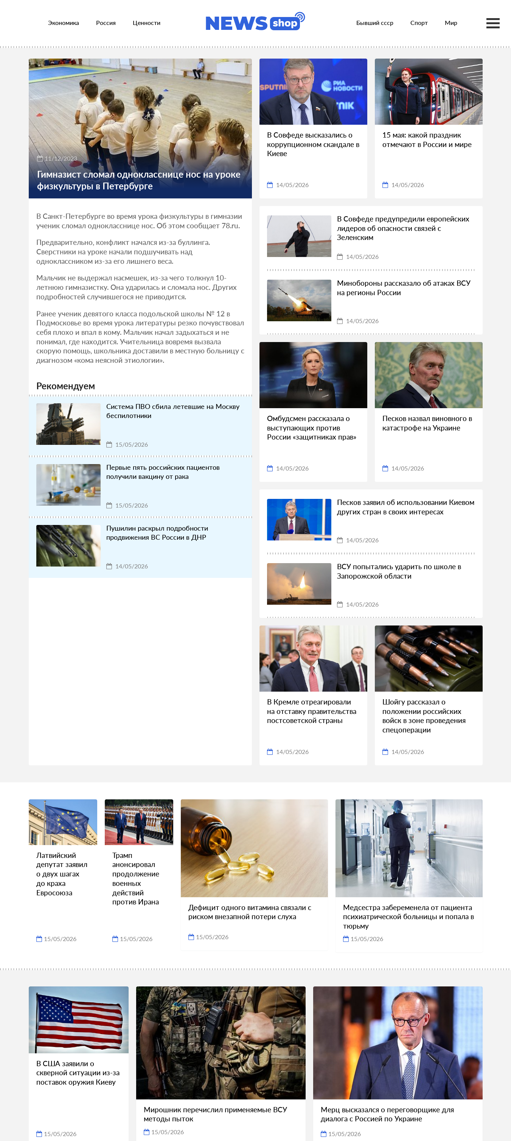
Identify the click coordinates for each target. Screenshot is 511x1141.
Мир (451, 22)
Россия (106, 22)
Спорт (419, 22)
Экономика (63, 22)
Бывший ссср (374, 22)
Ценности (146, 22)
